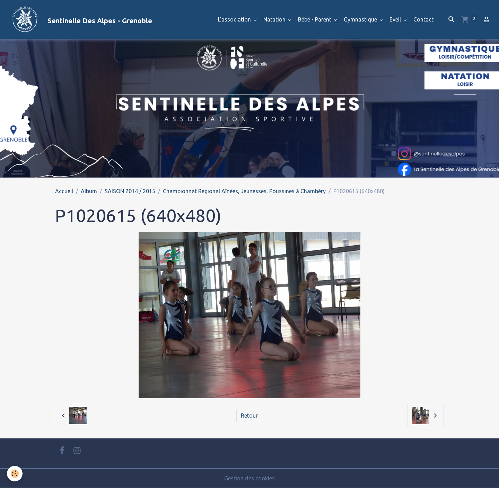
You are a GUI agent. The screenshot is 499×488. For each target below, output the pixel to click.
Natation (275, 19)
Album (89, 191)
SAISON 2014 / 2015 (130, 191)
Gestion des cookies (249, 478)
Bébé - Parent (315, 19)
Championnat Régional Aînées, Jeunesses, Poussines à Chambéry (244, 191)
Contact (423, 19)
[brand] (79, 19)
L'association (235, 19)
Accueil (64, 191)
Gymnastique (361, 19)
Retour (249, 415)
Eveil (395, 19)
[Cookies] (15, 473)
